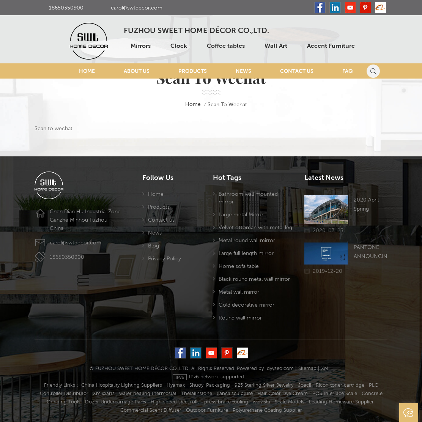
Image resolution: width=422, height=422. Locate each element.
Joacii (304, 385)
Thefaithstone (196, 393)
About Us (137, 71)
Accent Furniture (331, 45)
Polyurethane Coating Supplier (267, 410)
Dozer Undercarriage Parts (115, 402)
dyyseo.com (280, 368)
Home (87, 71)
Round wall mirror (240, 318)
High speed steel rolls (175, 402)
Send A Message (408, 412)
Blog (153, 245)
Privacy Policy (164, 258)
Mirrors (141, 45)
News (243, 71)
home (188, 104)
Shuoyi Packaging (209, 385)
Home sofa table (239, 266)
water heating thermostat (147, 393)
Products (192, 71)
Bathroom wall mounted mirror (248, 198)
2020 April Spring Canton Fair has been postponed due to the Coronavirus (368, 205)
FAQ (347, 71)
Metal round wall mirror (247, 240)
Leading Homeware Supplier (341, 402)
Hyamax (176, 385)
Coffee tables (226, 45)
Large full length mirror (246, 253)
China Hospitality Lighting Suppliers (121, 385)
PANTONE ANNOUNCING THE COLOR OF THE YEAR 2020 (370, 252)
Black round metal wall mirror (254, 279)
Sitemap (307, 368)
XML (326, 368)
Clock (178, 45)
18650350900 (66, 8)
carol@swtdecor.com (136, 8)
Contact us (161, 220)
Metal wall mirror (239, 292)
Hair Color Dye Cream (282, 393)
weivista (261, 402)
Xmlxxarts (104, 393)
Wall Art (276, 45)
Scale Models (289, 402)
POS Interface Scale (334, 393)
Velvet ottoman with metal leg (255, 227)
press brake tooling (226, 402)
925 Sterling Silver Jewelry (264, 385)
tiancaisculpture (235, 393)
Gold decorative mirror (246, 305)
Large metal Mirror (241, 214)
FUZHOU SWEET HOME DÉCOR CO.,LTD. (196, 31)
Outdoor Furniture (207, 410)
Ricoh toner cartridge (340, 385)
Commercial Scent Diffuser (150, 410)
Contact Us (296, 71)
